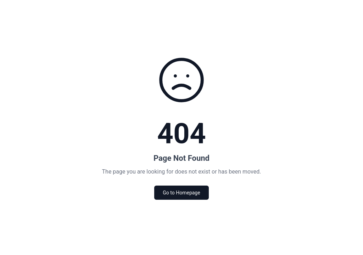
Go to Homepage (181, 193)
